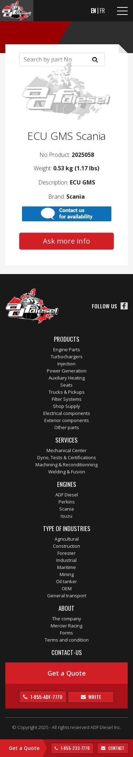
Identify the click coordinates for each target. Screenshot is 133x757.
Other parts (66, 427)
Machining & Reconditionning (66, 464)
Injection (66, 363)
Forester (66, 553)
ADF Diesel (66, 494)
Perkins (67, 502)
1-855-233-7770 (75, 748)
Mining (67, 574)
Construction (66, 546)
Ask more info (66, 241)
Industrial (66, 560)
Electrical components (66, 413)
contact (115, 748)
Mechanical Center (66, 450)
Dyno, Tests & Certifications (66, 457)
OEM (67, 588)
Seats (66, 385)
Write (94, 696)
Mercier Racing (66, 625)
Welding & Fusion (66, 471)
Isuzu (66, 516)
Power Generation (67, 371)
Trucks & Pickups (67, 392)
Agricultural (67, 539)
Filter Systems (67, 399)
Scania (66, 509)
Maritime (66, 567)
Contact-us (66, 652)
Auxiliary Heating (67, 378)
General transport (66, 595)
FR (102, 10)
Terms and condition (67, 640)
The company (66, 618)
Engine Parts (66, 349)
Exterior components (66, 420)
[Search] (62, 59)
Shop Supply (66, 406)
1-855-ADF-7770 (46, 696)
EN (93, 10)
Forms (66, 633)
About (66, 608)
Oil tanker (66, 581)
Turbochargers (67, 356)
